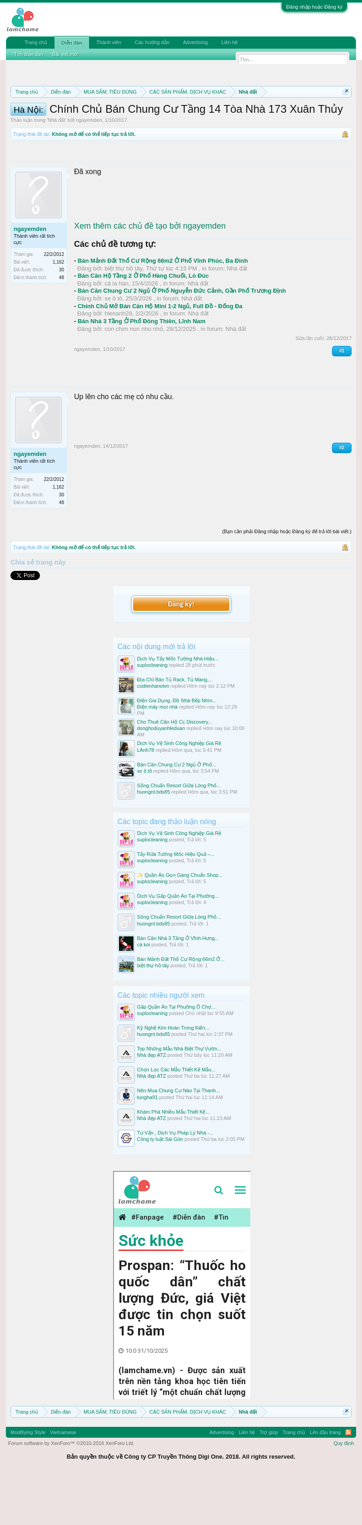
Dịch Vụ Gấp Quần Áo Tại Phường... (178, 943)
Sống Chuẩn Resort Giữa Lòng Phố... (179, 832)
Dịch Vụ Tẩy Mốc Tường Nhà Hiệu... (178, 706)
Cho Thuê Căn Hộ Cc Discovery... (175, 769)
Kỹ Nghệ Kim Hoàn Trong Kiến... (173, 1075)
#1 (341, 398)
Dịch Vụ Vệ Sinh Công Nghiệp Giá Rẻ (179, 791)
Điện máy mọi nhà (157, 754)
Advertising (195, 42)
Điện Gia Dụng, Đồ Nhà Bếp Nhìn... (177, 748)
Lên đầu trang (325, 1479)
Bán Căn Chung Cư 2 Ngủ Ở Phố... (176, 812)
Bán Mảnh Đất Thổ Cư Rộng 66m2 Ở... (181, 1006)
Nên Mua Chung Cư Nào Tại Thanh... (178, 1138)
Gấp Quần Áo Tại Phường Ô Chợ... (176, 1054)
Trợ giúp (268, 1479)
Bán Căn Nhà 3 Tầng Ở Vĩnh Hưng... (178, 985)
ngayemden (89, 167)
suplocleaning (152, 712)
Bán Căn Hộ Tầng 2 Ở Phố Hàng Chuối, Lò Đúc (143, 323)
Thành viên (108, 42)
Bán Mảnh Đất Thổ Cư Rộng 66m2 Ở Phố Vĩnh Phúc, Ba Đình (163, 308)
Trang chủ (36, 42)
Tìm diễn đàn (28, 54)
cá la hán (116, 330)
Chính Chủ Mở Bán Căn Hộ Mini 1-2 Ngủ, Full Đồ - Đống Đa (160, 353)
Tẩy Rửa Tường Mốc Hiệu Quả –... (176, 902)
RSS (348, 1479)
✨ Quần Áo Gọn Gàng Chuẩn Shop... (180, 922)
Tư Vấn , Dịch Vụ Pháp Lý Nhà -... (175, 1180)
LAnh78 (145, 797)
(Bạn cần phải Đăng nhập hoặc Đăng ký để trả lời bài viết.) (287, 578)
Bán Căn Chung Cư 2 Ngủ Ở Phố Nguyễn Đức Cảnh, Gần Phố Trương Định (182, 338)
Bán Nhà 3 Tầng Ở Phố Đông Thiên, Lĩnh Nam (141, 368)
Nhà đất (56, 167)
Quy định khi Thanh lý (101, 123)
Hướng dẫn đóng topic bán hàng (201, 123)
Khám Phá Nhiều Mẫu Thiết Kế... (173, 1159)
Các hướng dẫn (152, 42)
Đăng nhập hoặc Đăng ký (314, 7)
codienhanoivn (153, 733)
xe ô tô (113, 346)
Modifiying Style (27, 1479)
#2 (341, 494)
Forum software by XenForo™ (71, 1490)
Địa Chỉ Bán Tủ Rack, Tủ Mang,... (175, 727)
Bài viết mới (65, 54)
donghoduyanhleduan (161, 776)
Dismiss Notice (344, 113)
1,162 (58, 309)
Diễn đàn (71, 42)
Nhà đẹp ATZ (151, 1102)
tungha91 (147, 1144)
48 (61, 325)
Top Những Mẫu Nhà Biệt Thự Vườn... (179, 1096)
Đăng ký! (181, 651)
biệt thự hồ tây (123, 315)
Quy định (343, 1490)
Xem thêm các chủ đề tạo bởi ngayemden (150, 273)
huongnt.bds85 (153, 839)
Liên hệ (229, 42)
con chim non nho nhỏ (133, 376)
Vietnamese (63, 1479)
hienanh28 (118, 361)
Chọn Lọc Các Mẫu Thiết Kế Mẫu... (176, 1117)
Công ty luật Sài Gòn (160, 1186)
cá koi (143, 992)
